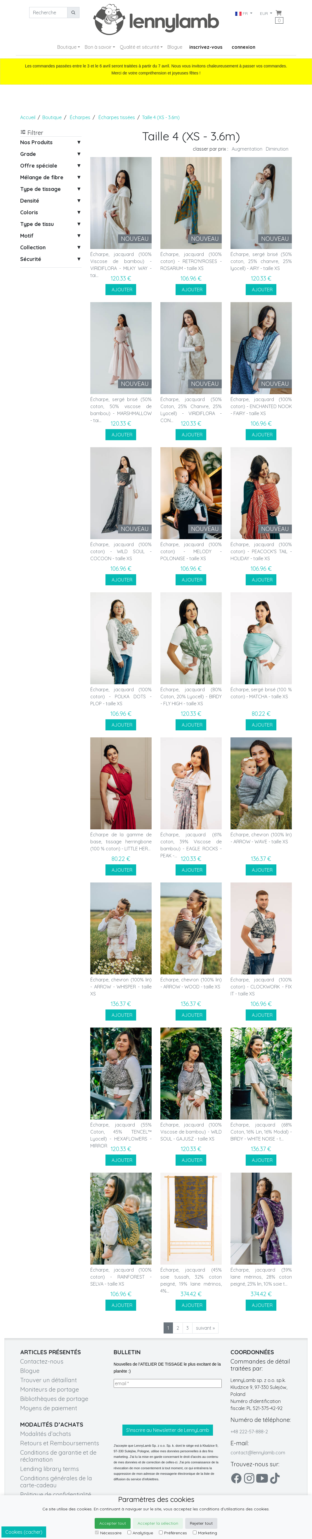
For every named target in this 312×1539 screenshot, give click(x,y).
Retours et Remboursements (59, 1443)
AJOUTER (120, 290)
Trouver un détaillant (48, 1380)
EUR (264, 13)
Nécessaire (108, 1532)
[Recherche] (48, 12)
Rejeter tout (201, 1523)
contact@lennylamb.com (257, 1453)
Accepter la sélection (158, 1523)
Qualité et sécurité (139, 47)
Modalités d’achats (45, 1433)
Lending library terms (49, 1468)
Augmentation (247, 149)
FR (241, 13)
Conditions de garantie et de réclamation (58, 1456)
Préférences (173, 1532)
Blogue (174, 47)
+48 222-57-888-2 (249, 1431)
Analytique (140, 1532)
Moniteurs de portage (49, 1389)
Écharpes (80, 117)
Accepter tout (112, 1523)
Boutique (67, 47)
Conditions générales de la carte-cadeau (56, 1481)
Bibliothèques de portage (54, 1398)
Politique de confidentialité (55, 1494)
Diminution (277, 149)
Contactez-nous (41, 1361)
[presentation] (158, 1406)
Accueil (27, 117)
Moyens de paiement (48, 1408)
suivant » (205, 1328)
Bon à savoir (98, 47)
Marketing (205, 1532)
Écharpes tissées (116, 117)
